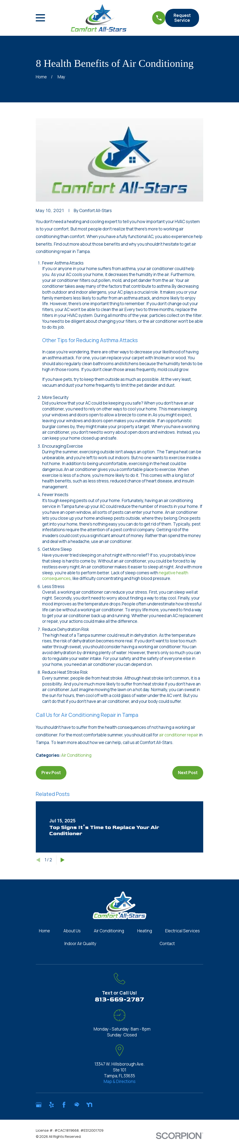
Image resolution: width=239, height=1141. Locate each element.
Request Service (182, 17)
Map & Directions (120, 1081)
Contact (167, 943)
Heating (144, 931)
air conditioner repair (178, 735)
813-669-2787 (119, 999)
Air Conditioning (76, 755)
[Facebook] (64, 1105)
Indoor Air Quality (80, 943)
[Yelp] (51, 1105)
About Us (72, 931)
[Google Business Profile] (39, 1105)
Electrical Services (182, 931)
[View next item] (62, 860)
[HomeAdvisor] (77, 1105)
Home (44, 931)
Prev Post (51, 772)
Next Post (188, 772)
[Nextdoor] (89, 1105)
